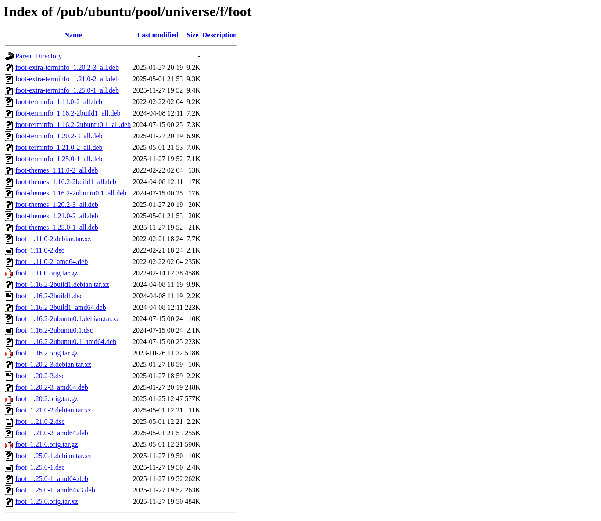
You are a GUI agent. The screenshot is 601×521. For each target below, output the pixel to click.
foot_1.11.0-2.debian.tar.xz (53, 238)
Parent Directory (38, 56)
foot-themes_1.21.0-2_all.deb (56, 216)
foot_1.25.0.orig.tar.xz (46, 501)
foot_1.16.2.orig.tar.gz (46, 353)
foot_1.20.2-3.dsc (39, 376)
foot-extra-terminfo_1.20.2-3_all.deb (67, 67)
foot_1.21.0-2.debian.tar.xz (53, 410)
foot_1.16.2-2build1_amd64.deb (60, 307)
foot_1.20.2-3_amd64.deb (51, 387)
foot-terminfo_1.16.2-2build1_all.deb (68, 113)
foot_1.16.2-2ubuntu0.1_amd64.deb (65, 341)
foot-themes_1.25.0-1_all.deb (56, 227)
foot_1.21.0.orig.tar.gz (46, 444)
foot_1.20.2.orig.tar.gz (46, 398)
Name (73, 35)
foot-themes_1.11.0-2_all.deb (56, 170)
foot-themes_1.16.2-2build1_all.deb (65, 181)
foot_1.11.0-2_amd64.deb (51, 261)
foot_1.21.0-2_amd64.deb (51, 433)
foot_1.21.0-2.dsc (39, 421)
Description (219, 35)
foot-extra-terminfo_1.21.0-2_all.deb (67, 79)
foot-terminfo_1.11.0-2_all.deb (58, 101)
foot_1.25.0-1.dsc (39, 467)
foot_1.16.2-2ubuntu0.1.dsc (54, 330)
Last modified (158, 35)
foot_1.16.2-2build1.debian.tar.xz (62, 284)
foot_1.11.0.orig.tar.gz (46, 273)
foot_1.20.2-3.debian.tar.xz (53, 364)
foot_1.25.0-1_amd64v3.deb (55, 490)
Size (192, 35)
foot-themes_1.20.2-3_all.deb (56, 204)
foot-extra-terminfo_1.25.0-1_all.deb (67, 90)
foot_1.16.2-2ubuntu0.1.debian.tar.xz (67, 318)
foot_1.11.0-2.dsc (39, 250)
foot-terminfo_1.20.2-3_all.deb (59, 136)
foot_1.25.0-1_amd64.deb (51, 478)
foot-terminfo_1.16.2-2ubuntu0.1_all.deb (73, 124)
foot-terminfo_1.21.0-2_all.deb (59, 147)
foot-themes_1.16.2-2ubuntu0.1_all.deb (70, 193)
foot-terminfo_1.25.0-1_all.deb (59, 159)
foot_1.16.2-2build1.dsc (48, 296)
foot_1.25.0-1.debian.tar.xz (53, 455)
